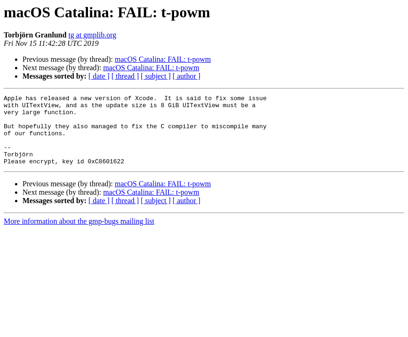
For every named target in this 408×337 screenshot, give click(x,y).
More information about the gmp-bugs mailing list (79, 235)
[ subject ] (156, 76)
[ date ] (98, 76)
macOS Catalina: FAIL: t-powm (163, 59)
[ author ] (187, 76)
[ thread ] (125, 76)
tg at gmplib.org (92, 35)
